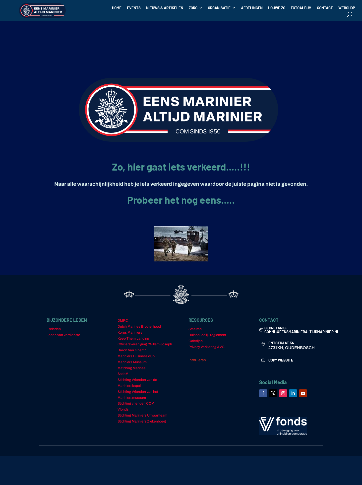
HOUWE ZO (276, 8)
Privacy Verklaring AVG (206, 347)
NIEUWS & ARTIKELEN (164, 8)
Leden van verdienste (63, 335)
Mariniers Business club (136, 356)
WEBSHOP (346, 8)
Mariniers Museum (132, 362)
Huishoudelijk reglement (207, 335)
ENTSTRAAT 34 (281, 343)
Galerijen (195, 341)
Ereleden (54, 329)
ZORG (193, 8)
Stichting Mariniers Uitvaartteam (142, 415)
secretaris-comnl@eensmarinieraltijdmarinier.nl (301, 330)
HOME (116, 8)
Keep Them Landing (133, 338)
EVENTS (134, 8)
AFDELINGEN (252, 8)
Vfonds (123, 409)
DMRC (123, 320)
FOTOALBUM (301, 8)
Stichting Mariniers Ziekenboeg (142, 421)
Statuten (195, 329)
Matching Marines (131, 368)
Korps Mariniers (130, 332)
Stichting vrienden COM (136, 403)
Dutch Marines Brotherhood (139, 326)
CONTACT (325, 8)
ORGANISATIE (219, 8)
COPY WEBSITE (280, 360)
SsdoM (123, 374)
